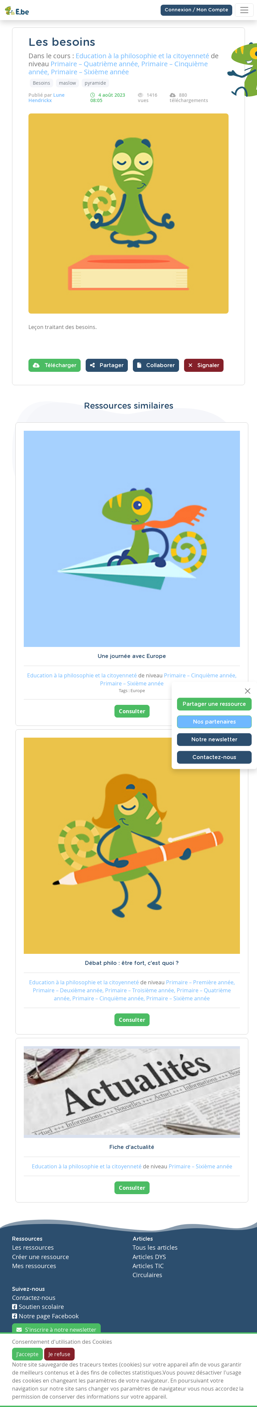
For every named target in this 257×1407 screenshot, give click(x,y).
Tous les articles (155, 1247)
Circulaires (147, 1275)
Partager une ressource (214, 704)
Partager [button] (106, 365)
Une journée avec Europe (132, 656)
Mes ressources (34, 1266)
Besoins (41, 83)
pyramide (95, 83)
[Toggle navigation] (244, 10)
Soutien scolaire (38, 1307)
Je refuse (59, 1354)
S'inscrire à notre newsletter (56, 1330)
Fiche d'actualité (131, 1147)
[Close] (248, 691)
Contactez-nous (214, 757)
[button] (156, 365)
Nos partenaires (214, 722)
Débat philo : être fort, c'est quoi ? (132, 963)
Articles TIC (148, 1266)
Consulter (132, 711)
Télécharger (54, 365)
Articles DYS (149, 1257)
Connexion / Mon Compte (196, 10)
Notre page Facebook (45, 1316)
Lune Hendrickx (46, 97)
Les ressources (33, 1247)
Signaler (203, 365)
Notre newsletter (214, 739)
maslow (67, 83)
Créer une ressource (40, 1257)
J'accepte (27, 1354)
